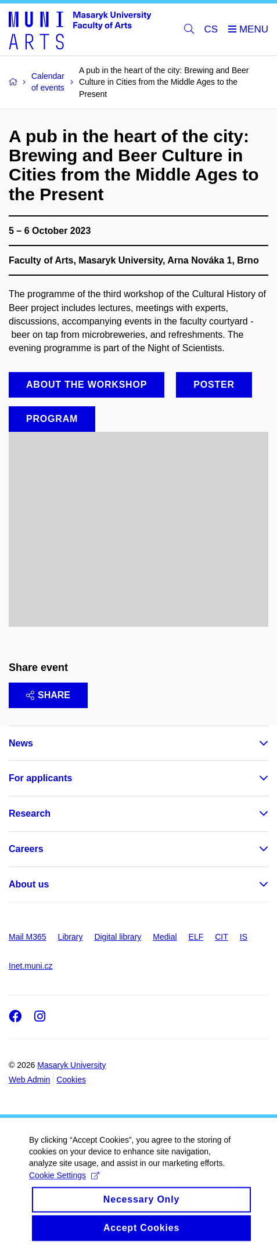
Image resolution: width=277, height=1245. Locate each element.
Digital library (117, 936)
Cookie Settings (64, 1184)
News (21, 743)
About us (29, 884)
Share (48, 695)
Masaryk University (71, 1065)
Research (30, 813)
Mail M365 (27, 936)
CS (211, 29)
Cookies (71, 1079)
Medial (165, 936)
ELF (196, 936)
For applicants (40, 778)
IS (243, 936)
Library (70, 936)
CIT (221, 936)
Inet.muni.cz (30, 965)
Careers (26, 849)
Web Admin (29, 1079)
